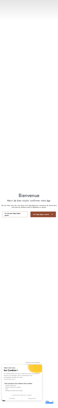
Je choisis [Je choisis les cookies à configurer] (12, 398)
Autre (6, 389)
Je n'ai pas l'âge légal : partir (13, 214)
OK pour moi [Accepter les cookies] (32, 398)
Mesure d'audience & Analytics (13, 387)
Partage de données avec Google (13, 390)
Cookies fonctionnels (10, 385)
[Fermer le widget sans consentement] (33, 362)
